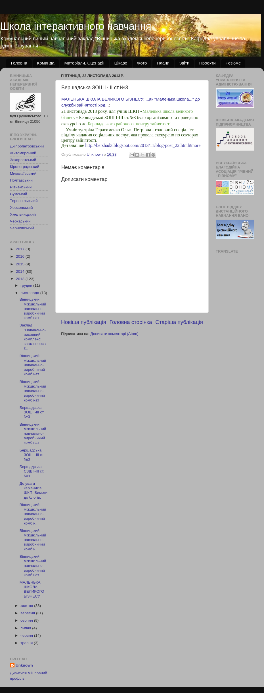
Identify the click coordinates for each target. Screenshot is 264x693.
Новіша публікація (83, 322)
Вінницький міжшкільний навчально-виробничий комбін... (33, 514)
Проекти (207, 63)
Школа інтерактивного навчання (75, 26)
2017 (21, 249)
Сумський (18, 194)
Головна (19, 63)
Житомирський (23, 153)
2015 (21, 264)
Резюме (233, 63)
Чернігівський (22, 228)
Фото (142, 63)
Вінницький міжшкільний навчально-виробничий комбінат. (33, 365)
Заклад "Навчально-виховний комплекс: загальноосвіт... (33, 336)
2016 (21, 256)
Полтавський (21, 180)
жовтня (27, 605)
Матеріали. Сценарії (84, 63)
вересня (28, 613)
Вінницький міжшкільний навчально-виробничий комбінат (33, 308)
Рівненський (21, 187)
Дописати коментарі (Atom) (114, 334)
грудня (26, 285)
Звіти (184, 63)
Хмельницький (23, 214)
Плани (163, 63)
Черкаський (20, 221)
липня (26, 628)
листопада (30, 293)
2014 (21, 271)
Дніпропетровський (27, 146)
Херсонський (21, 207)
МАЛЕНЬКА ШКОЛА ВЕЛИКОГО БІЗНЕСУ (32, 589)
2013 (21, 279)
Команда (46, 63)
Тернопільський (23, 201)
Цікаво (120, 63)
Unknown (24, 665)
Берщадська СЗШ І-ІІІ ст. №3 (32, 471)
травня (27, 643)
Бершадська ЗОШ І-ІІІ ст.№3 (32, 412)
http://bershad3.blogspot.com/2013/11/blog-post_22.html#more (142, 145)
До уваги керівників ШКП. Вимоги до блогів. (33, 490)
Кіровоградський (24, 167)
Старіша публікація (179, 322)
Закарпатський (23, 160)
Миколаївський (23, 173)
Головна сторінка (131, 322)
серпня (27, 620)
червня (27, 635)
